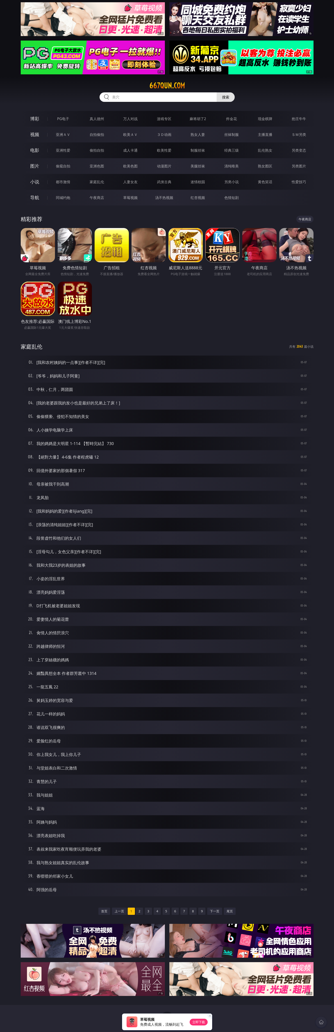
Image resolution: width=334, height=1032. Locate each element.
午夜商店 (97, 197)
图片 (34, 166)
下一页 (214, 911)
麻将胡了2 (198, 118)
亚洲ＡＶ (63, 134)
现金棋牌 (265, 118)
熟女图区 (265, 166)
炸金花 (231, 118)
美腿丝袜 (198, 166)
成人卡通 (130, 150)
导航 (34, 197)
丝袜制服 (231, 134)
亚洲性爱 (63, 150)
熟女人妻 (198, 134)
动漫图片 (164, 166)
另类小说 (231, 181)
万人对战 (130, 118)
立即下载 (198, 1022)
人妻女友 (130, 181)
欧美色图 (130, 166)
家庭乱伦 (97, 181)
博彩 (34, 119)
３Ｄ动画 (164, 134)
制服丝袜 (198, 150)
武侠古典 (164, 181)
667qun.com (167, 85)
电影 (34, 150)
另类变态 (299, 150)
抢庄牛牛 (299, 118)
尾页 (230, 911)
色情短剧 (231, 197)
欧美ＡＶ (130, 134)
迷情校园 (198, 181)
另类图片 (299, 166)
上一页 (119, 911)
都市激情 (63, 181)
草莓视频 (130, 197)
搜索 (225, 97)
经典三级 (231, 150)
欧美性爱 (164, 150)
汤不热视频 (164, 197)
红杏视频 (198, 197)
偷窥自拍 (63, 166)
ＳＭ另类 (299, 134)
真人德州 (97, 118)
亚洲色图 (97, 166)
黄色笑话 (265, 181)
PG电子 (63, 118)
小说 (34, 182)
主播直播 (265, 134)
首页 (104, 911)
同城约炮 (63, 197)
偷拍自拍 (97, 150)
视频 (34, 134)
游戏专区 (164, 118)
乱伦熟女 (265, 150)
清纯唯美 (231, 166)
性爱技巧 (299, 181)
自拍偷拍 (97, 134)
